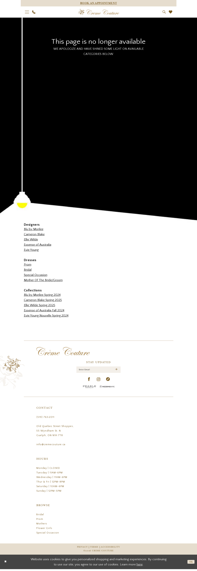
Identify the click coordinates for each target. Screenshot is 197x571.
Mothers (41, 525)
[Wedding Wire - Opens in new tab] (107, 388)
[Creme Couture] (98, 12)
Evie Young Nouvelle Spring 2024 (46, 315)
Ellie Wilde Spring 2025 (39, 305)
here (140, 566)
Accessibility (110, 549)
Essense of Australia (37, 244)
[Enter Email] (98, 370)
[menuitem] (27, 12)
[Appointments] (98, 3)
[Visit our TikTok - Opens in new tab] (108, 381)
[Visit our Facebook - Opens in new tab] (89, 381)
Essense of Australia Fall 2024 (44, 310)
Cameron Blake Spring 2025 (43, 300)
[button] (27, 12)
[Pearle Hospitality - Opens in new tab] (89, 388)
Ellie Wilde (31, 239)
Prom (27, 264)
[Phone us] (34, 12)
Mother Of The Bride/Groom (43, 280)
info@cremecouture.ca (50, 446)
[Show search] (164, 11)
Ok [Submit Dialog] (190, 563)
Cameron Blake (34, 234)
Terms (94, 549)
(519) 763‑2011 (45, 419)
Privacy (82, 549)
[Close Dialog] (6, 563)
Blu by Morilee (33, 229)
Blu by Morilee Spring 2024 (42, 295)
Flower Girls (44, 530)
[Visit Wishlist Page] (170, 12)
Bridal (28, 270)
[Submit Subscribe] (116, 370)
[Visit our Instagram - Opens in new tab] (99, 381)
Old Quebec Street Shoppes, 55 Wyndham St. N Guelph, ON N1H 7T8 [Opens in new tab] (55, 433)
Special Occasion (35, 275)
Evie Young (31, 250)
